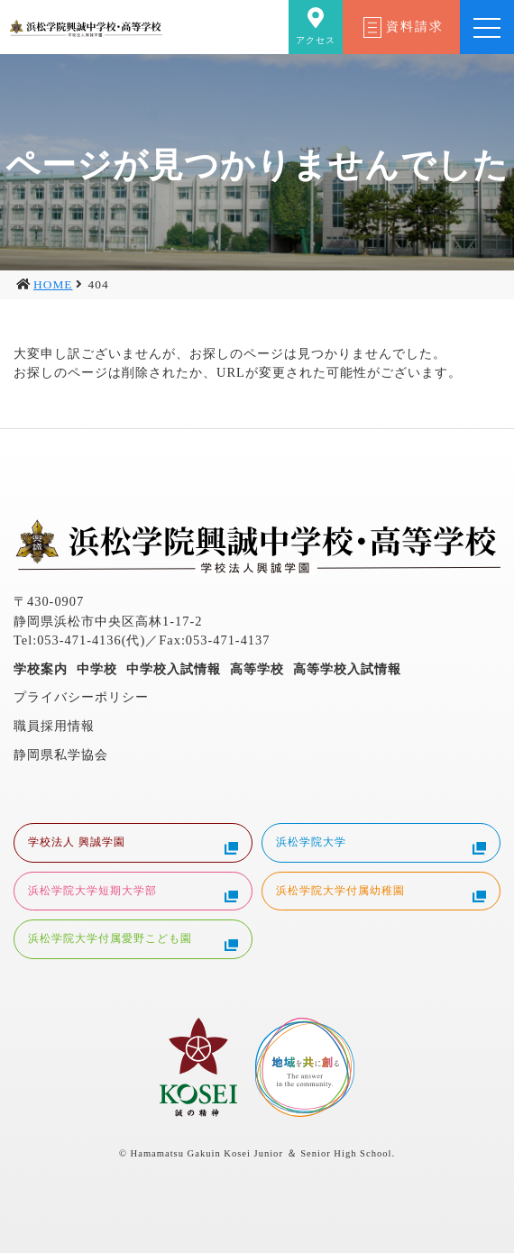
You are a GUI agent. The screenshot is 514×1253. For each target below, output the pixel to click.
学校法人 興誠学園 (133, 845)
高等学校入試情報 (347, 669)
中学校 (97, 669)
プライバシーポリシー (81, 697)
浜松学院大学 (381, 845)
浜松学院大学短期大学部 (133, 893)
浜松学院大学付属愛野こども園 (133, 941)
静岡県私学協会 (61, 754)
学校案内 (41, 669)
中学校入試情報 (173, 669)
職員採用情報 (54, 725)
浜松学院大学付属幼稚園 (381, 893)
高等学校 (257, 669)
